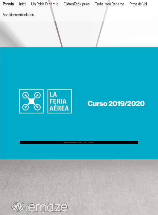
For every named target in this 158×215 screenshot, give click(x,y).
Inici (22, 4)
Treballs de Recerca (109, 4)
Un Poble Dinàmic (44, 4)
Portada (8, 4)
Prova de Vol (138, 4)
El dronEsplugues (76, 4)
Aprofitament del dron (18, 15)
